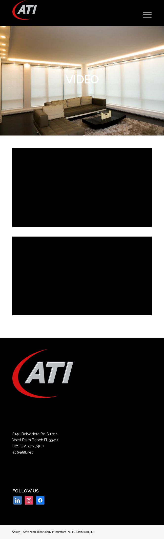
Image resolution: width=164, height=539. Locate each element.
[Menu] (145, 15)
